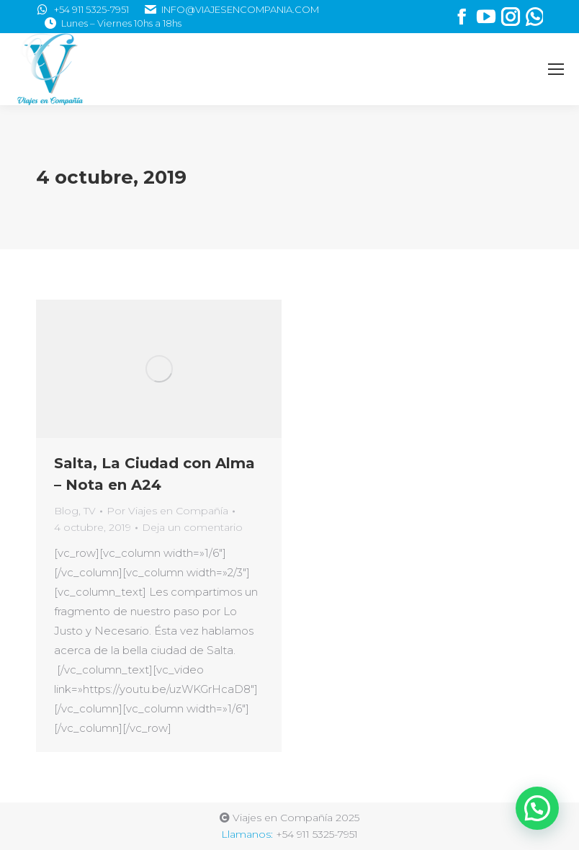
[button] (537, 808)
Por (167, 510)
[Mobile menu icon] (556, 69)
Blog (66, 510)
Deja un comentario (192, 527)
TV (90, 510)
